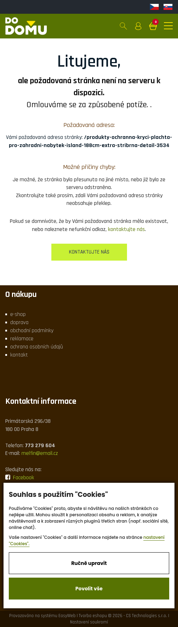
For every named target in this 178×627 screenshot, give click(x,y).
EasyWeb (67, 616)
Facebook (19, 477)
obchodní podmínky (31, 330)
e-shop (18, 314)
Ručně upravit (89, 563)
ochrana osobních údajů (36, 347)
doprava (19, 322)
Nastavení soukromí (89, 622)
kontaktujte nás (126, 229)
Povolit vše (88, 588)
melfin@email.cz (39, 453)
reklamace (21, 338)
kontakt (19, 355)
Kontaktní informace (40, 401)
